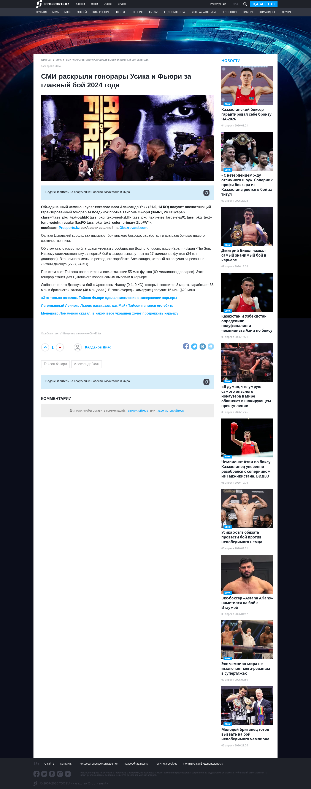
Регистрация (218, 4)
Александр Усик (86, 364)
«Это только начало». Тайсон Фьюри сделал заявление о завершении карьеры (109, 298)
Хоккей (82, 12)
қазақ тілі (264, 3)
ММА (55, 12)
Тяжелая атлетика (203, 12)
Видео (122, 4)
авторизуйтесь (138, 410)
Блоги (94, 4)
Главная (80, 4)
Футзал (154, 12)
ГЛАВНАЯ (46, 59)
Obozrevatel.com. (133, 228)
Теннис (138, 12)
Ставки (107, 4)
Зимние (248, 12)
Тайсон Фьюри (55, 364)
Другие (287, 12)
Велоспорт (229, 12)
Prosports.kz (69, 228)
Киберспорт (100, 12)
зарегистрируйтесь (170, 410)
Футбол (41, 12)
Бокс (67, 12)
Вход (235, 4)
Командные (267, 12)
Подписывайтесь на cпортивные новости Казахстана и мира (127, 193)
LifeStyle (121, 12)
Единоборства (174, 12)
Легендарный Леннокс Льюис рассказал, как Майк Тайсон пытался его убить (107, 305)
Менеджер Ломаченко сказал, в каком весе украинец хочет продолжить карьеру (109, 313)
